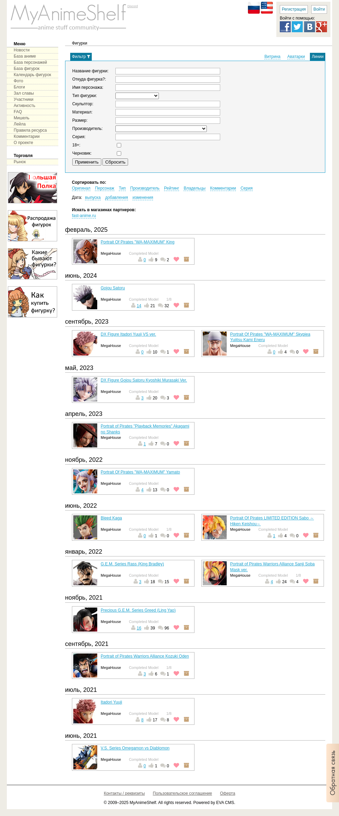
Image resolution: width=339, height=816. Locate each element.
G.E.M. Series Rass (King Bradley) (132, 564)
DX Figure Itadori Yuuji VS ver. (128, 334)
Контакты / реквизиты (124, 793)
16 (139, 628)
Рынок (20, 161)
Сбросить (115, 162)
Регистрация (294, 9)
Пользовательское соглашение (182, 793)
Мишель (21, 118)
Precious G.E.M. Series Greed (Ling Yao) (138, 610)
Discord (132, 6)
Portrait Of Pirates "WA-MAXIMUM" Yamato (140, 472)
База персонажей (30, 62)
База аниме (25, 56)
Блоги (19, 87)
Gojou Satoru (113, 288)
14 (139, 305)
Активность (24, 105)
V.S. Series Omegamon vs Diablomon (135, 748)
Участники (23, 99)
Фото (18, 81)
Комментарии (27, 136)
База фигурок (26, 68)
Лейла (20, 124)
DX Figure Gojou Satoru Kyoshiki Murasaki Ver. (144, 380)
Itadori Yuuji (111, 702)
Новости (21, 50)
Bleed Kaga (111, 518)
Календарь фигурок (32, 74)
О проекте (23, 142)
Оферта (227, 793)
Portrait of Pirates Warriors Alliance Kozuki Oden (145, 656)
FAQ (18, 111)
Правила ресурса (30, 130)
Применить (87, 162)
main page (68, 17)
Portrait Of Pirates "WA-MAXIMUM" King (137, 242)
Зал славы (24, 93)
